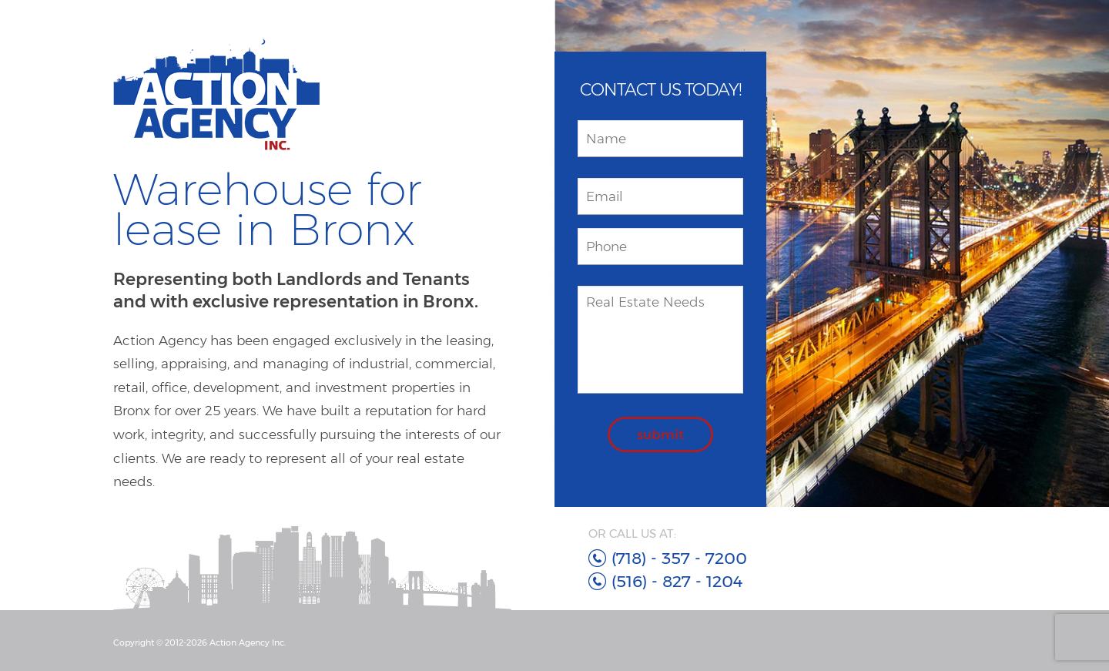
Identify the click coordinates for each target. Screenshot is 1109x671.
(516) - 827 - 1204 (676, 581)
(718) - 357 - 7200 (679, 558)
